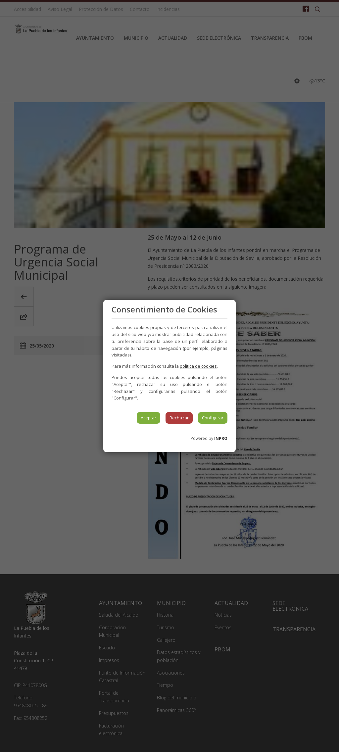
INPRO (220, 438)
